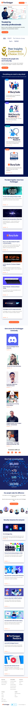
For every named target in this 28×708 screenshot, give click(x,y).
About (2, 694)
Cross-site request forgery (13, 685)
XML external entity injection (13, 686)
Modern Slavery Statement (4, 702)
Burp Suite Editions (4, 683)
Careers (2, 695)
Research (16, 697)
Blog (15, 695)
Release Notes (3, 685)
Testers (20, 683)
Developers (20, 685)
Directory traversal (13, 688)
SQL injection (12, 683)
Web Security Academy (18, 694)
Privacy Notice (3, 700)
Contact (2, 697)
